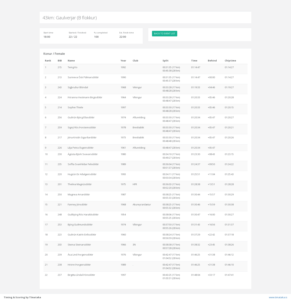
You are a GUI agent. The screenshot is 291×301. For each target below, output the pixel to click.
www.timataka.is (278, 297)
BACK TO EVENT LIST (164, 33)
